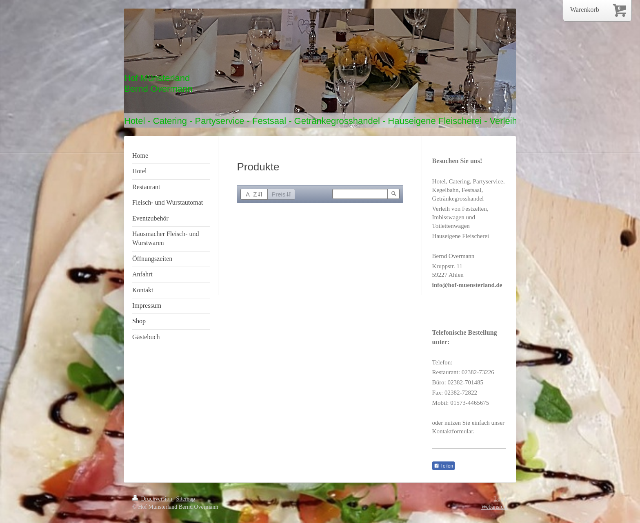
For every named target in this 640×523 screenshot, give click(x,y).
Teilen (443, 466)
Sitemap (185, 499)
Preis (281, 194)
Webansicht (494, 507)
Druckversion (152, 499)
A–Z (254, 194)
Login (501, 499)
